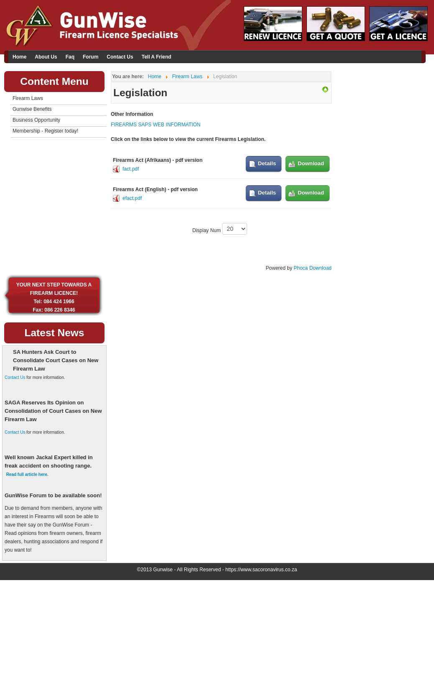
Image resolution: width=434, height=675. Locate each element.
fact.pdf (131, 169)
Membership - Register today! (45, 131)
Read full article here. (27, 474)
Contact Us (120, 57)
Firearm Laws (28, 98)
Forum (90, 57)
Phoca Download (313, 268)
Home (19, 57)
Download (311, 163)
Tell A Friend (156, 57)
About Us (46, 57)
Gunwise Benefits (32, 109)
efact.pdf (132, 198)
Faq (70, 57)
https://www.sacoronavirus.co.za (261, 570)
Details (267, 163)
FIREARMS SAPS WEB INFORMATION (155, 125)
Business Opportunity (36, 120)
